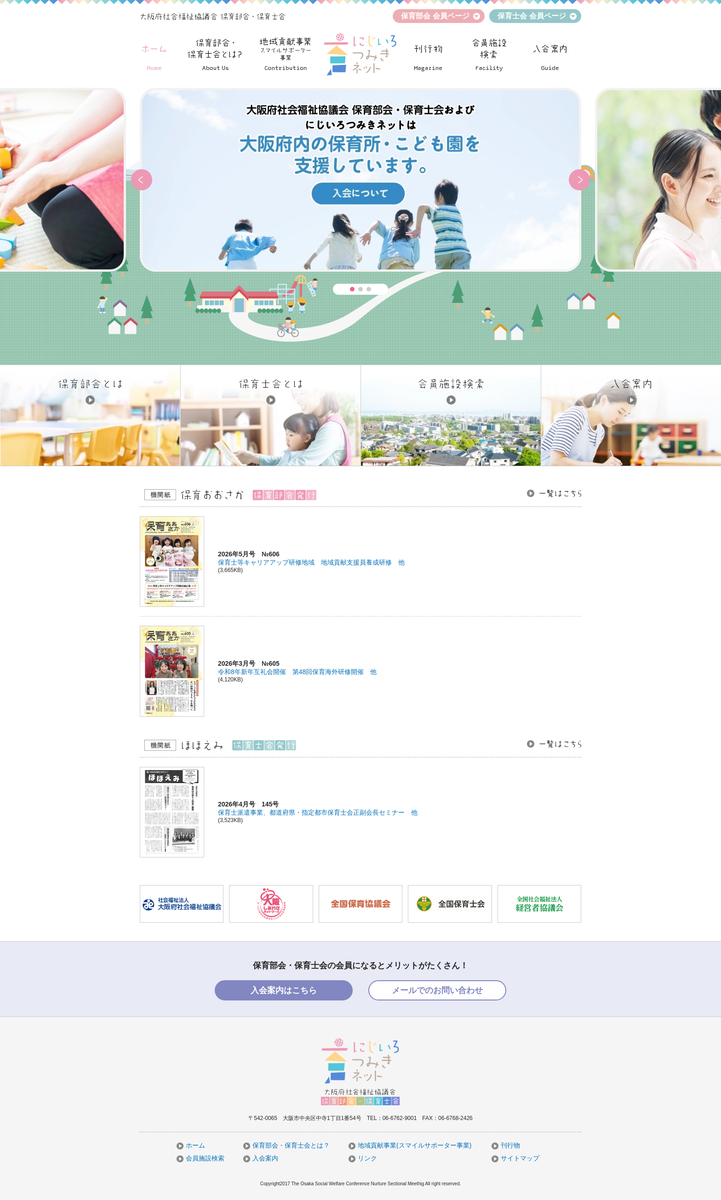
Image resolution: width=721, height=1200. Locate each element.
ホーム (191, 1145)
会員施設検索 (200, 1158)
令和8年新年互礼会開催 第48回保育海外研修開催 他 (297, 671)
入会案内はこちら (284, 990)
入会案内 (260, 1158)
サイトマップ (515, 1158)
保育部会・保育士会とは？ (286, 1145)
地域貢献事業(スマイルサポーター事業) (410, 1145)
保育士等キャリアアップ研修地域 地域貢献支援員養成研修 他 (311, 562)
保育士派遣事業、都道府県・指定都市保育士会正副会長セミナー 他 (318, 812)
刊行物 (506, 1145)
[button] (142, 180)
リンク (363, 1158)
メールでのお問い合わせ (437, 990)
